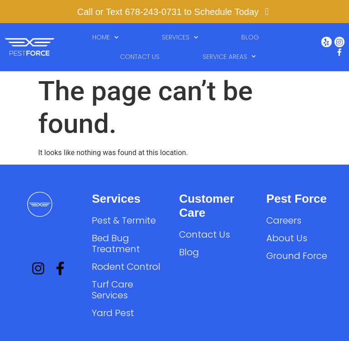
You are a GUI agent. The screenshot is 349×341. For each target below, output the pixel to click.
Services (180, 37)
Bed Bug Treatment (116, 243)
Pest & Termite (124, 220)
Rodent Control (126, 266)
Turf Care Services (112, 290)
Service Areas (229, 56)
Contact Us (140, 56)
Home (105, 37)
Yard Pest (113, 312)
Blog (250, 37)
